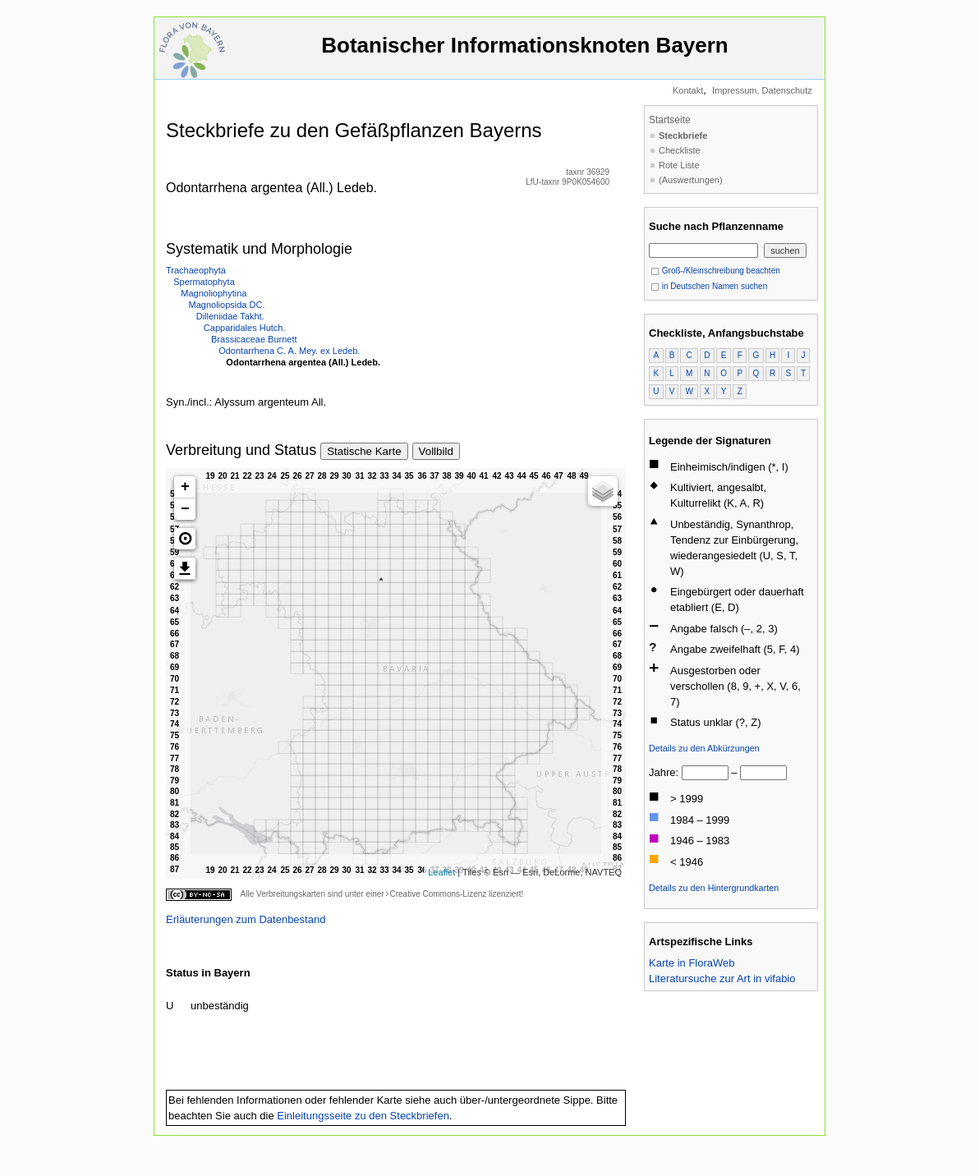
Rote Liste (679, 165)
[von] (705, 772)
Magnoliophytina (213, 293)
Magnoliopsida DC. (227, 305)
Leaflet (441, 872)
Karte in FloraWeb (692, 963)
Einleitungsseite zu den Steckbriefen (363, 1115)
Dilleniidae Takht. (230, 316)
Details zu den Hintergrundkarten (714, 888)
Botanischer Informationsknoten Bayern (525, 53)
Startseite (670, 120)
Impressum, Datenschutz (762, 90)
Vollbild (436, 451)
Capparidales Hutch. (245, 328)
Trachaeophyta (196, 270)
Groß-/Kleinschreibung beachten (715, 270)
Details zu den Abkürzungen (704, 748)
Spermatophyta (204, 282)
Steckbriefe (683, 135)
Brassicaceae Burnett (254, 339)
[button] (184, 538)
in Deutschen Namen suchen (708, 286)
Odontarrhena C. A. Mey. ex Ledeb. (289, 351)
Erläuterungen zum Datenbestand (245, 919)
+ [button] (185, 487)
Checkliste (680, 150)
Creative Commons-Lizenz (437, 893)
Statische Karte (364, 451)
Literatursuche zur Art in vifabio (722, 978)
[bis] (763, 772)
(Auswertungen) (691, 180)
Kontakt (688, 90)
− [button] (185, 509)
